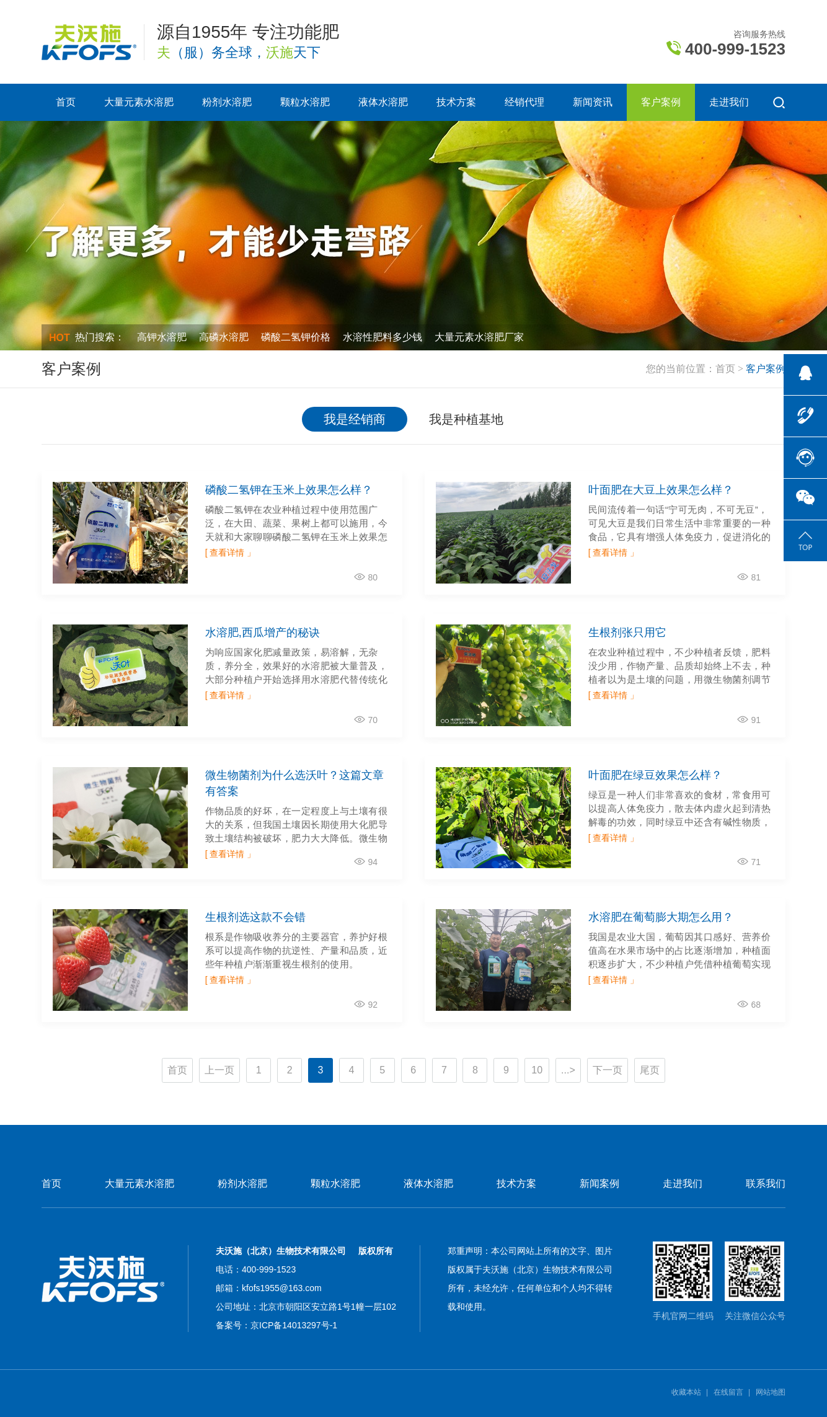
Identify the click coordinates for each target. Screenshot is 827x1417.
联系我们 (765, 1184)
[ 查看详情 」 (230, 552)
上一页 (219, 1070)
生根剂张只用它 (627, 632)
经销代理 (524, 102)
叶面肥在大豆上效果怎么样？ (660, 490)
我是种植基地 (466, 419)
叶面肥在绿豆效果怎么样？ (655, 775)
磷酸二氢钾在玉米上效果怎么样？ (289, 490)
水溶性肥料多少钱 (382, 337)
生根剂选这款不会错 (255, 917)
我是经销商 (355, 419)
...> (568, 1070)
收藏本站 (686, 1392)
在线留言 (728, 1392)
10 (536, 1070)
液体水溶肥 (383, 102)
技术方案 (456, 102)
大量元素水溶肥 (139, 102)
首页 (66, 102)
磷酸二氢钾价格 (295, 337)
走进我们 (729, 102)
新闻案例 (599, 1184)
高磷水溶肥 (224, 337)
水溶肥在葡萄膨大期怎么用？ (660, 917)
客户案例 (661, 102)
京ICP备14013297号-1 (293, 1325)
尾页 (650, 1070)
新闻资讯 (593, 102)
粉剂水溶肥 (227, 102)
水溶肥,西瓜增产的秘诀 (262, 632)
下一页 (607, 1070)
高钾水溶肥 (162, 337)
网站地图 (770, 1392)
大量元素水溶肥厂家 (479, 337)
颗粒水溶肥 (305, 102)
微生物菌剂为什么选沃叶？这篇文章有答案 (294, 783)
